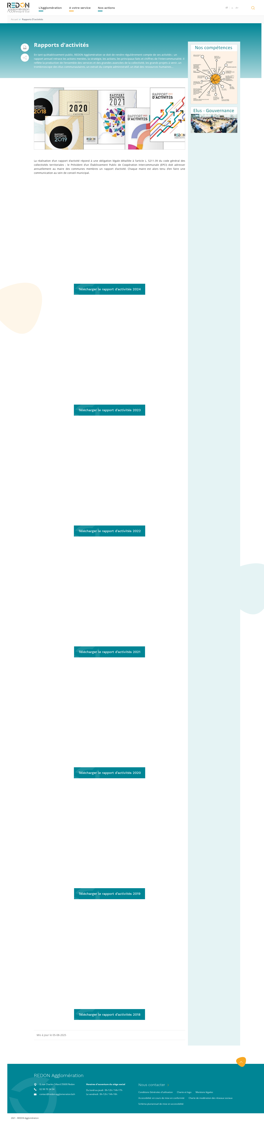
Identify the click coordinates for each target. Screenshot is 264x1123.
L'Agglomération (50, 8)
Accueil (14, 19)
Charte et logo (184, 1092)
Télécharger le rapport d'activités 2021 (109, 652)
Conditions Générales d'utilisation (155, 1092)
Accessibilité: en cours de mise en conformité (161, 1098)
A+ (237, 8)
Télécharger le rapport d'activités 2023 (109, 410)
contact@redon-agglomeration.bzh (57, 1094)
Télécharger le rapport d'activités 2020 (109, 773)
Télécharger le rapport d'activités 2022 (109, 531)
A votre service (80, 8)
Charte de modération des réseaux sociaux (210, 1098)
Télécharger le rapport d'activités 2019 (109, 894)
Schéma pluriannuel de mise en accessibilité (161, 1104)
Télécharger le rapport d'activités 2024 (109, 289)
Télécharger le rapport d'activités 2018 (109, 1014)
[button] (25, 57)
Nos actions (106, 8)
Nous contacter (151, 1085)
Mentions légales (204, 1092)
